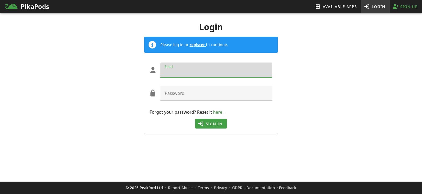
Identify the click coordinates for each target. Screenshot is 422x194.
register (197, 44)
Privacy (220, 187)
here (218, 112)
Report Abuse (180, 187)
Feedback (287, 187)
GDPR (237, 187)
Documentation (261, 187)
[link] (82, 6)
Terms (203, 187)
